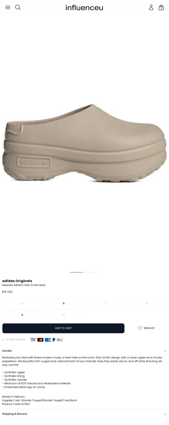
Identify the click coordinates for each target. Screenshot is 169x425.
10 (63, 315)
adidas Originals (17, 281)
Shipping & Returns (84, 414)
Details (84, 351)
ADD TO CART (63, 328)
